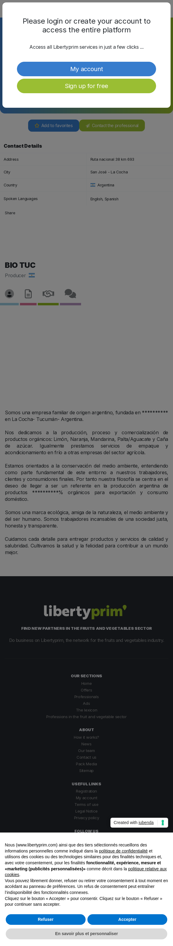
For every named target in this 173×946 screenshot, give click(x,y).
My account (86, 69)
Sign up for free (86, 86)
